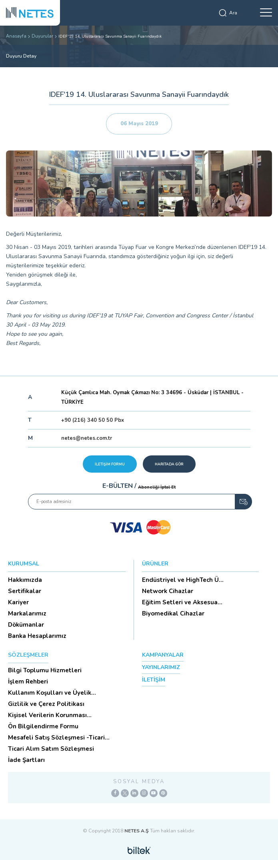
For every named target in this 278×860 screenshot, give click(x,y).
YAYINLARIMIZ (161, 667)
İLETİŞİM (153, 680)
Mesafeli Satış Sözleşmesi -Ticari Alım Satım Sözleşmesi (56, 738)
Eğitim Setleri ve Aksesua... (182, 602)
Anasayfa (16, 36)
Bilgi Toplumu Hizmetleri (45, 670)
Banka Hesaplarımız (37, 636)
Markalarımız (27, 613)
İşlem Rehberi (28, 682)
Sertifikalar (24, 591)
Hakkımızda (25, 580)
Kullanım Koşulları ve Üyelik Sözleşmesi (49, 693)
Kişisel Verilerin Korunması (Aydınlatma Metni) (47, 715)
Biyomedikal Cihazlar (173, 613)
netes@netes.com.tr (86, 438)
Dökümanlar (26, 625)
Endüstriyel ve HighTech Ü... (183, 580)
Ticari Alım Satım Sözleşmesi (51, 749)
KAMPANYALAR (163, 655)
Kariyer (18, 602)
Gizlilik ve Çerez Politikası (46, 704)
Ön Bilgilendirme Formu (43, 726)
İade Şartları (26, 760)
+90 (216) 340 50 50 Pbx (92, 420)
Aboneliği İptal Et (157, 487)
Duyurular (42, 36)
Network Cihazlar (167, 591)
